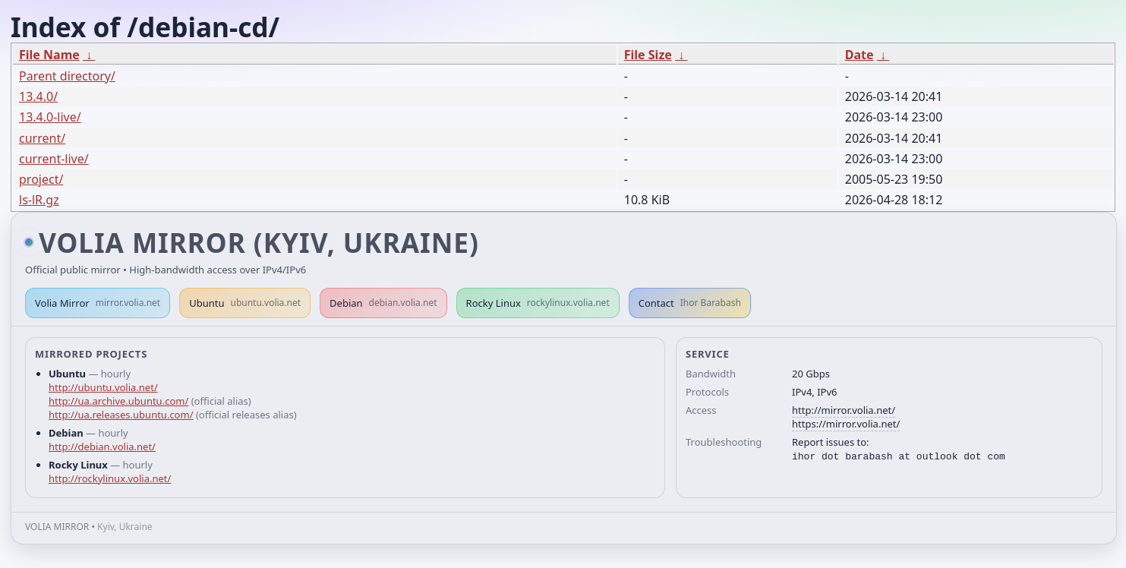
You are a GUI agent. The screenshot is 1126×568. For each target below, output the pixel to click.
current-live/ (54, 158)
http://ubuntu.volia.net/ (103, 387)
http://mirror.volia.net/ (843, 410)
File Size (648, 54)
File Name (49, 54)
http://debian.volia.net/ (102, 446)
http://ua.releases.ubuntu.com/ (121, 414)
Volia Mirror (97, 303)
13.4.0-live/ (50, 117)
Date (859, 54)
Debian (383, 303)
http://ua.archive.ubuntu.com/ (118, 401)
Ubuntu (245, 303)
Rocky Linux (538, 303)
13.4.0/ (38, 96)
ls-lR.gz (39, 199)
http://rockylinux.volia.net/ (110, 478)
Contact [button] (690, 303)
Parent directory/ (67, 76)
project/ (41, 179)
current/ (42, 138)
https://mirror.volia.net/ (846, 424)
